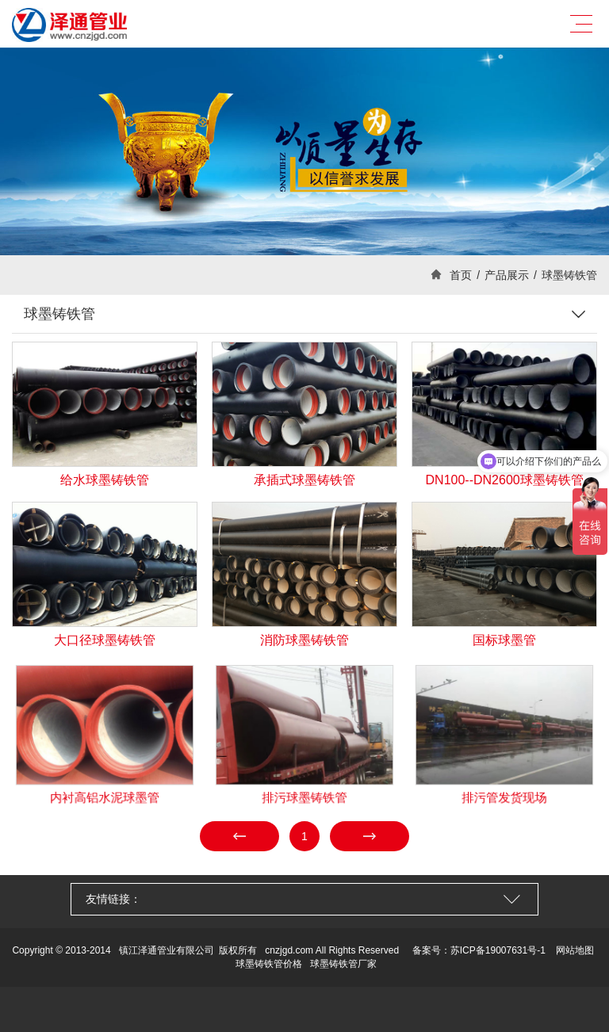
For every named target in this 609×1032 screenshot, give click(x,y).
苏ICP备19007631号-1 (498, 950)
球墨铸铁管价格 (269, 963)
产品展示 (507, 275)
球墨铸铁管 (569, 275)
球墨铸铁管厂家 (343, 963)
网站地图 (575, 950)
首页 (461, 275)
